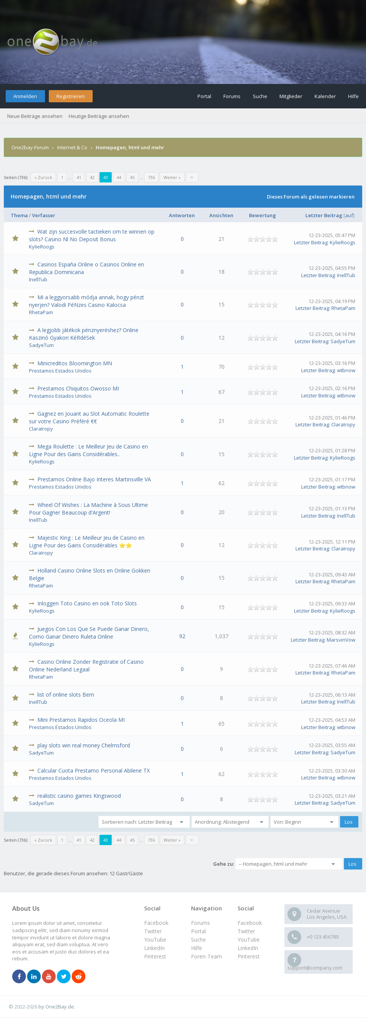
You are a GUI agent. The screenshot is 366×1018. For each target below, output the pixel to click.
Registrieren (70, 96)
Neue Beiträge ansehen (35, 116)
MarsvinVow (341, 639)
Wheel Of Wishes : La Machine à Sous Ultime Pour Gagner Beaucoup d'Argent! (88, 508)
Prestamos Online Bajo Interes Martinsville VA (94, 479)
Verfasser (43, 215)
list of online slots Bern (65, 694)
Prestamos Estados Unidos (60, 370)
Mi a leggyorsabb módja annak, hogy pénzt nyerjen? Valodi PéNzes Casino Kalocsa (86, 301)
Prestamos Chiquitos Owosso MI (78, 388)
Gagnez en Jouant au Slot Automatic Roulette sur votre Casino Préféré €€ (89, 417)
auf (349, 215)
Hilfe (353, 96)
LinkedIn (248, 948)
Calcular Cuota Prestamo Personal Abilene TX (93, 770)
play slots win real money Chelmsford (83, 745)
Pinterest (249, 956)
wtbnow (346, 370)
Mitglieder (290, 96)
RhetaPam (41, 312)
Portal (204, 96)
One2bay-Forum (30, 147)
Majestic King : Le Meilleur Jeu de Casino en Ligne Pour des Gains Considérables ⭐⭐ (86, 541)
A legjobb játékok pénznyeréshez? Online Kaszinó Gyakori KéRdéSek (83, 333)
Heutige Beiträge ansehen (99, 116)
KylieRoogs (42, 246)
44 (119, 177)
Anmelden (25, 96)
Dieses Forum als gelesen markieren (311, 196)
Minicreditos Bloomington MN (74, 363)
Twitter (246, 931)
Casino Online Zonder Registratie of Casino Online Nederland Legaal (86, 665)
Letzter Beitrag (323, 215)
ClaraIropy (41, 428)
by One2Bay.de (56, 1006)
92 (182, 636)
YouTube (249, 939)
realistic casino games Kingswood (79, 795)
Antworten (182, 215)
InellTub (38, 279)
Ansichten (221, 215)
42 (92, 177)
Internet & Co (72, 147)
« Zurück (43, 177)
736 (151, 177)
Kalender (325, 96)
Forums (232, 96)
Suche (260, 96)
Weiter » (172, 177)
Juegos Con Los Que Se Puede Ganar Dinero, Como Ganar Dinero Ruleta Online (89, 632)
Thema (19, 215)
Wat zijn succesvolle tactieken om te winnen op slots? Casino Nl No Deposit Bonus (91, 235)
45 (132, 177)
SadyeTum (41, 345)
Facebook (250, 922)
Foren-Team (206, 956)
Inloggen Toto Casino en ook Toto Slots (87, 603)
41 (79, 177)
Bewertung (262, 215)
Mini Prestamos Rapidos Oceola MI (81, 719)
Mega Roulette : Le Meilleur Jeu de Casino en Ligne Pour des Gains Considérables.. (88, 450)
